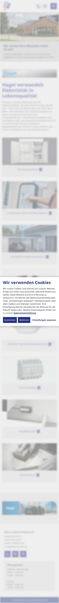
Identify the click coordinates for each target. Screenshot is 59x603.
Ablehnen (24, 320)
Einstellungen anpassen (44, 320)
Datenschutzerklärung (25, 313)
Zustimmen (9, 320)
